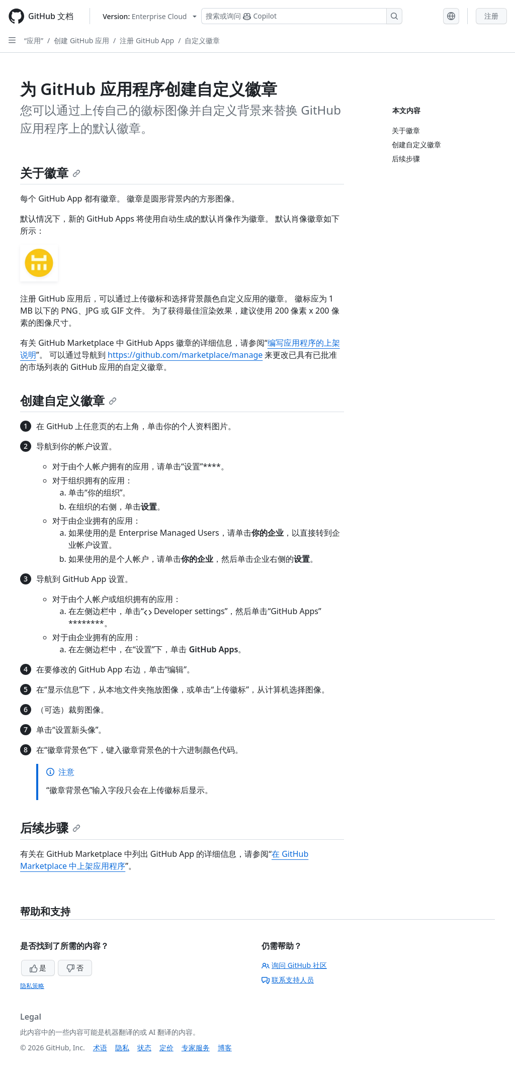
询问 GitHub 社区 (294, 965)
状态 (144, 1047)
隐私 (122, 1047)
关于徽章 (50, 172)
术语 (100, 1047)
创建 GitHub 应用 (81, 40)
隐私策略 (32, 985)
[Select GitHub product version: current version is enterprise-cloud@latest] (149, 16)
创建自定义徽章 (68, 400)
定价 (166, 1047)
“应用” (33, 40)
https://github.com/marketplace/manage (185, 354)
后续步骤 (50, 827)
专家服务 (196, 1047)
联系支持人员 (288, 979)
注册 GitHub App (147, 40)
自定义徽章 (202, 40)
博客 (225, 1047)
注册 (491, 16)
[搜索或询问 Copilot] (301, 16)
